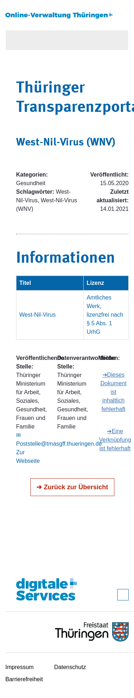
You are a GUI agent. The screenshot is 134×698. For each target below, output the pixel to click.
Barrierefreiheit (24, 679)
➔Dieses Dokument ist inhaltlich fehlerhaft (113, 392)
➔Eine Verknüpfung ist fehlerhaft (115, 439)
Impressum (19, 667)
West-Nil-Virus (37, 315)
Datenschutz (70, 667)
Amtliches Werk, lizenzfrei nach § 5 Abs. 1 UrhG (104, 314)
